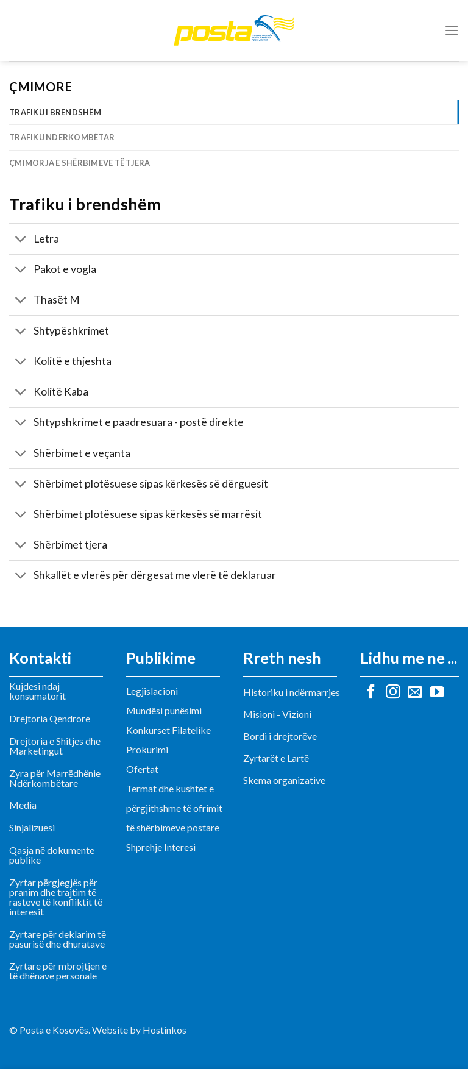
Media (23, 805)
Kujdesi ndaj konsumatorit (37, 690)
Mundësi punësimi (164, 710)
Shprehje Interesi (161, 847)
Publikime (161, 657)
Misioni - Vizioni (277, 714)
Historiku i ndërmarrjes (291, 692)
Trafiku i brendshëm (55, 112)
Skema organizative (284, 780)
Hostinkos (164, 1029)
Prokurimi (147, 749)
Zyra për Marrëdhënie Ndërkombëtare (55, 778)
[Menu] (451, 30)
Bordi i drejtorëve (280, 736)
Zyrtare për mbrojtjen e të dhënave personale (58, 970)
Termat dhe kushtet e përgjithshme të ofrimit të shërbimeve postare (174, 808)
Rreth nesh (282, 657)
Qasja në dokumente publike (51, 854)
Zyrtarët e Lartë (276, 758)
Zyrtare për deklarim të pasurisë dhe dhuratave (57, 939)
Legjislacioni (152, 691)
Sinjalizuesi (32, 827)
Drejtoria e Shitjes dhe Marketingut (55, 745)
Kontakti (40, 657)
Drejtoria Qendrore (49, 718)
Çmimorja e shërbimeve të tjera (80, 163)
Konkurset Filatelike (168, 730)
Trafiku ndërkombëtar (62, 137)
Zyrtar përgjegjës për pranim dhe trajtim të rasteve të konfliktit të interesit (55, 896)
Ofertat (142, 769)
